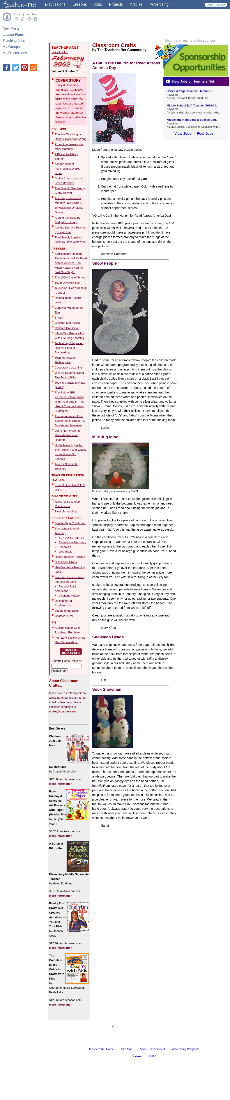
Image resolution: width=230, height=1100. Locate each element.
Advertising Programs (185, 1073)
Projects (116, 4)
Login (210, 4)
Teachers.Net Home (101, 1073)
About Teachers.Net (152, 1073)
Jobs (98, 4)
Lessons (80, 4)
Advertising (159, 4)
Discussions (55, 4)
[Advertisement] (98, 1039)
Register (220, 4)
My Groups (11, 47)
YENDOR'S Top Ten (71, 537)
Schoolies (65, 547)
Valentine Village (69, 595)
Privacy (151, 1079)
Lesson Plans (13, 34)
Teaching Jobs (14, 41)
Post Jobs (205, 191)
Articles (136, 4)
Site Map (126, 1073)
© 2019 (136, 1079)
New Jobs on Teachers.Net (190, 139)
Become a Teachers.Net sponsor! (190, 98)
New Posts (11, 28)
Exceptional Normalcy (72, 542)
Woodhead (66, 551)
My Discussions (15, 53)
